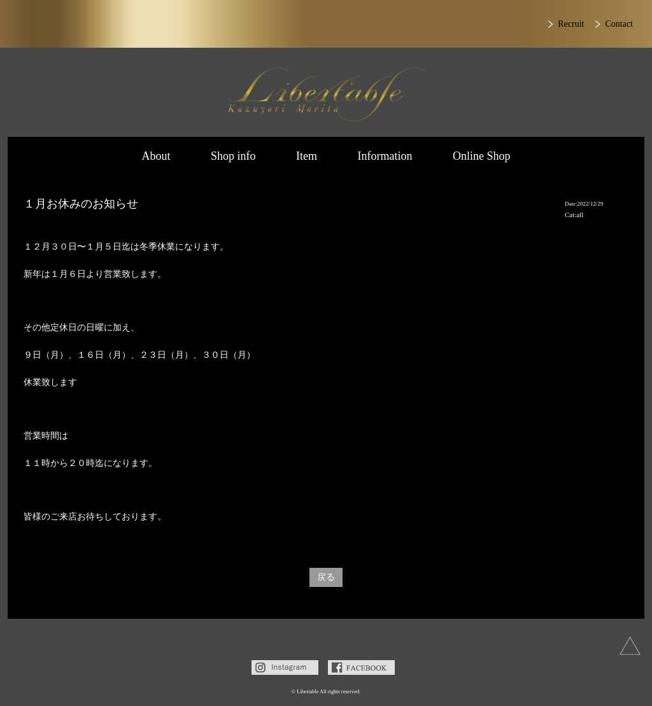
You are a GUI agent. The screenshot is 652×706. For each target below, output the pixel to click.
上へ (630, 646)
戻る (326, 577)
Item (306, 156)
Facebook (361, 667)
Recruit (571, 24)
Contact (619, 24)
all (579, 214)
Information (385, 156)
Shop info (233, 156)
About (155, 156)
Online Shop (482, 156)
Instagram (285, 667)
